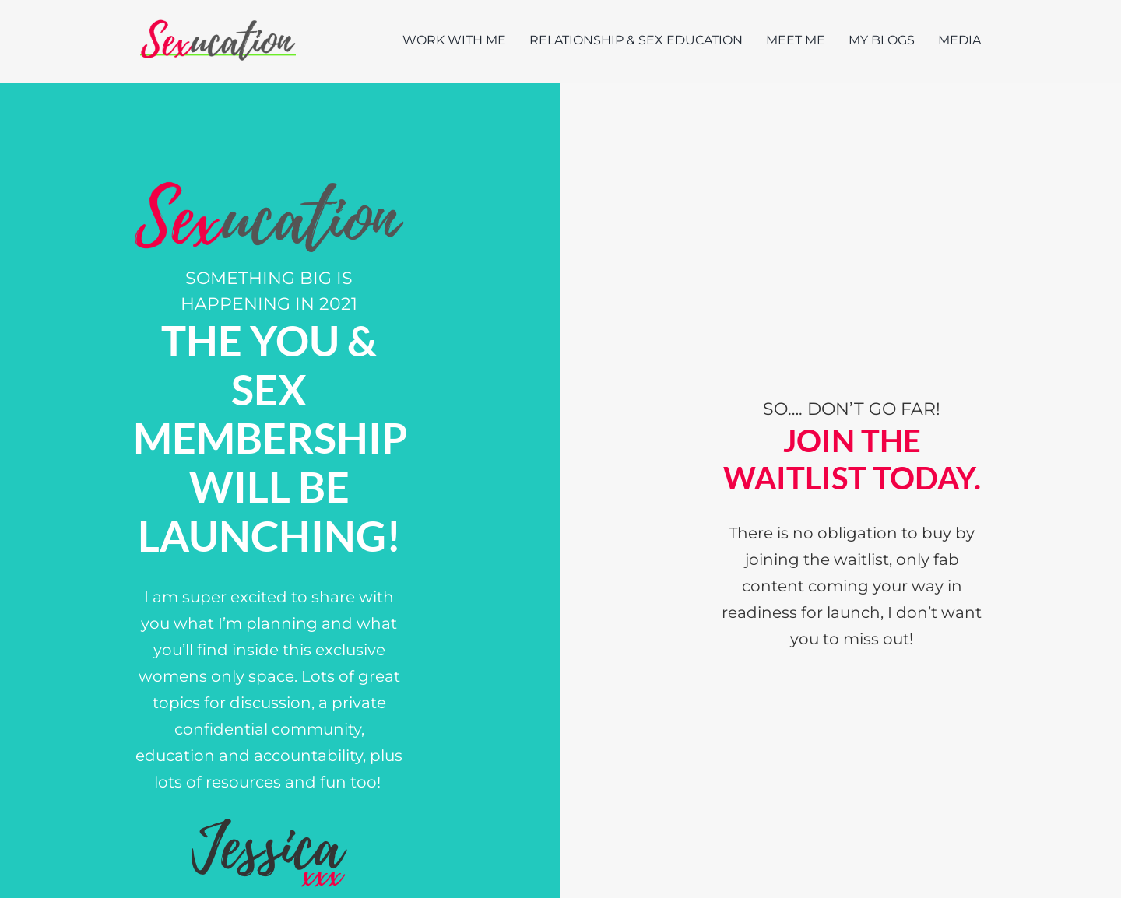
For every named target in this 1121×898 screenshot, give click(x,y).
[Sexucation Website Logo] (218, 22)
